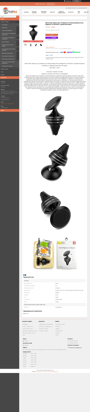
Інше (24, 335)
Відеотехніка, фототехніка (29, 333)
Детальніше (50, 4)
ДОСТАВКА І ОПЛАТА (60, 324)
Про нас (79, 12)
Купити (51, 35)
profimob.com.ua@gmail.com (7, 103)
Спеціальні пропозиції (7, 66)
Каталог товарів (5, 21)
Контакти (71, 12)
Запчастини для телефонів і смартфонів (8, 62)
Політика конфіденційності (52, 371)
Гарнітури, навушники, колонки (30, 330)
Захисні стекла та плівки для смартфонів (8, 34)
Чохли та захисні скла (28, 326)
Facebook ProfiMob (43, 328)
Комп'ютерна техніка (28, 328)
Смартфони (4, 27)
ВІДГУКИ (57, 328)
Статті (2, 72)
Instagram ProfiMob (43, 330)
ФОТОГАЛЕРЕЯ (59, 330)
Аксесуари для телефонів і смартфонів (8, 38)
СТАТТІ (57, 335)
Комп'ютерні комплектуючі (8, 59)
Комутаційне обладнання (8, 56)
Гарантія (52, 12)
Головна (26, 12)
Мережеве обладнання (7, 53)
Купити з (51, 37)
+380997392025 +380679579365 (46, 324)
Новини (3, 74)
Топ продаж (4, 24)
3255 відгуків (68, 1)
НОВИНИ (58, 333)
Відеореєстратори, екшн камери (7, 45)
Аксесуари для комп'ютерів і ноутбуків (8, 49)
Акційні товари (4, 69)
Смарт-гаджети (5, 41)
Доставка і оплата (44, 12)
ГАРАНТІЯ (58, 326)
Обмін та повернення (61, 12)
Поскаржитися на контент (41, 371)
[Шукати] (17, 16)
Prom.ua (52, 370)
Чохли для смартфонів (7, 30)
